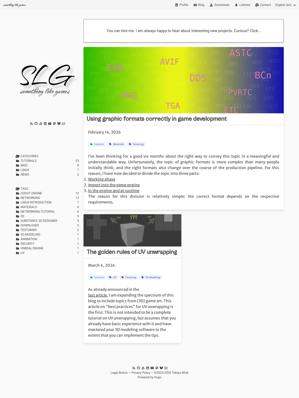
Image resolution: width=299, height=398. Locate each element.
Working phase (101, 179)
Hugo (157, 377)
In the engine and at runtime (113, 190)
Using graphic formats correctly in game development (157, 118)
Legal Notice (119, 372)
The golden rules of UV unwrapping (132, 252)
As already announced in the (113, 289)
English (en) (283, 5)
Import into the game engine (114, 184)
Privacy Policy (141, 372)
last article (97, 295)
